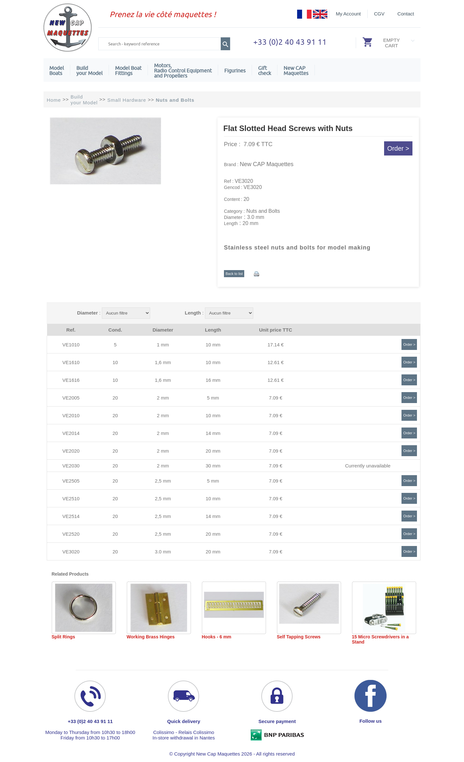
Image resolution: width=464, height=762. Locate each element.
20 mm (213, 451)
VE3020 (71, 551)
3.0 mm (163, 551)
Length (193, 312)
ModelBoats (56, 70)
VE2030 (71, 465)
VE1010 (71, 344)
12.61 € (275, 362)
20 (115, 397)
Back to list (234, 274)
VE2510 (71, 498)
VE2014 (71, 433)
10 (115, 362)
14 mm (213, 433)
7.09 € (275, 397)
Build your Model (89, 70)
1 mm (163, 344)
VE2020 (71, 451)
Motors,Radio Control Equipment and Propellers (183, 70)
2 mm (163, 397)
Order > (398, 148)
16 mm (213, 380)
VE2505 (71, 481)
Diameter (87, 312)
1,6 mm (163, 362)
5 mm (213, 397)
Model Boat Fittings (128, 70)
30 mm (213, 465)
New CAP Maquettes (267, 164)
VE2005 (71, 397)
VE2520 (71, 534)
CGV (379, 13)
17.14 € (275, 344)
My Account (348, 13)
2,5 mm (163, 481)
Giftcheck (264, 70)
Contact (405, 13)
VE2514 (71, 516)
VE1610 (71, 362)
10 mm (213, 344)
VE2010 (71, 415)
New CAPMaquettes (296, 70)
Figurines (235, 70)
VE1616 (71, 380)
